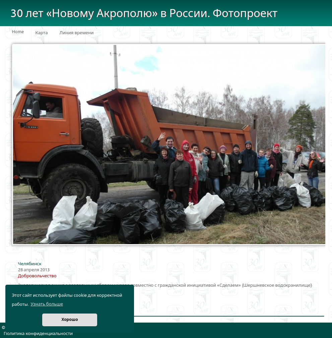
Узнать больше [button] (46, 304)
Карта (42, 33)
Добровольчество (37, 276)
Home (18, 32)
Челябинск (30, 264)
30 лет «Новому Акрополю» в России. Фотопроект (144, 13)
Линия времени (77, 33)
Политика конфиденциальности (38, 333)
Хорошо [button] (69, 320)
